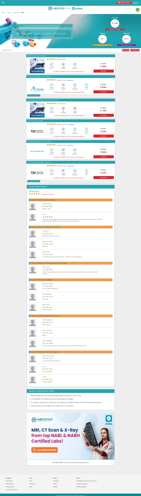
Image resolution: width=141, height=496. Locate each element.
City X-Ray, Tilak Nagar (35, 121)
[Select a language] (136, 3)
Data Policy (9, 481)
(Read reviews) (70, 80)
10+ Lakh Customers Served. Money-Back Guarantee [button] (42, 25)
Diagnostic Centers (81, 484)
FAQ (30, 481)
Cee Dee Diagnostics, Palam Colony (39, 141)
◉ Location (125, 50)
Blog (30, 486)
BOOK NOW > (104, 71)
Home (3, 12)
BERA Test (15, 12)
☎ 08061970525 (124, 3)
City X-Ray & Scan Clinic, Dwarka (38, 162)
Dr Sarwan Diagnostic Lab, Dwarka (39, 76)
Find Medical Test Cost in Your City (86, 481)
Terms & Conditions (11, 489)
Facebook (56, 481)
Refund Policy (10, 484)
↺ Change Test (135, 50)
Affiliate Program (81, 486)
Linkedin (55, 486)
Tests (8, 12)
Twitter (55, 484)
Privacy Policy (10, 486)
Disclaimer (32, 484)
